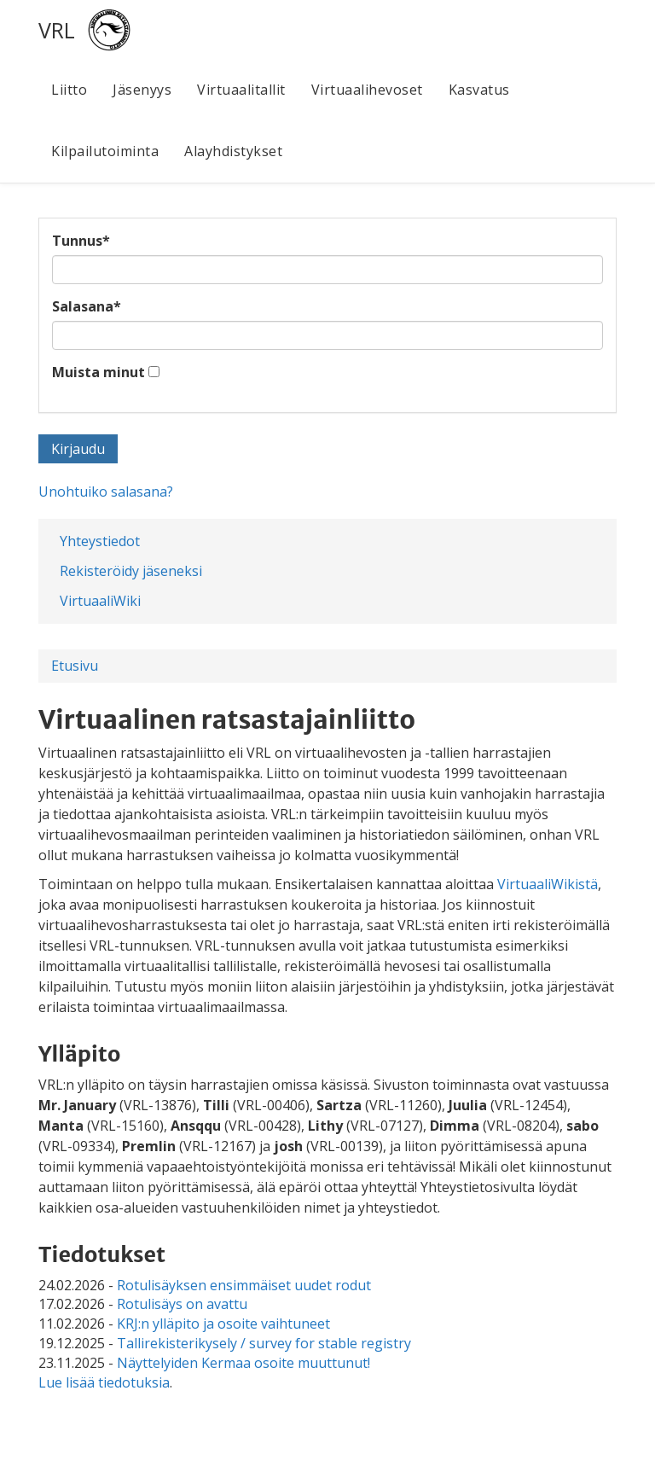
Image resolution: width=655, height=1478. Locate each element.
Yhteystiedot (100, 541)
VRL (56, 29)
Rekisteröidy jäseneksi (131, 571)
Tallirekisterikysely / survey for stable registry (264, 1343)
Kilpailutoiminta (105, 151)
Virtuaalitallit (241, 89)
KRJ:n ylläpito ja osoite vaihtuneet (223, 1323)
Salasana (86, 306)
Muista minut (98, 372)
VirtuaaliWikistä (547, 884)
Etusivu (74, 665)
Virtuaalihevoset (367, 89)
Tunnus (81, 240)
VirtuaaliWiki (100, 600)
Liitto (69, 89)
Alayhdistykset (233, 151)
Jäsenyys (142, 89)
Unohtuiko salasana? (105, 491)
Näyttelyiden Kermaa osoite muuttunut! (243, 1362)
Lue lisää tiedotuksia (104, 1382)
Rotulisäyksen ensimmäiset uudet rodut (244, 1285)
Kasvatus (479, 89)
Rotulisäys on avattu (182, 1304)
